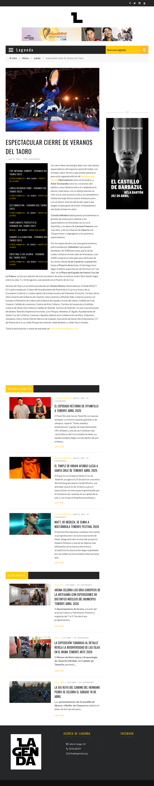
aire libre (60, 682)
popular (37, 58)
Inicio (14, 58)
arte (57, 638)
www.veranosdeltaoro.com (64, 328)
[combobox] (127, 50)
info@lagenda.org (78, 753)
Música (25, 58)
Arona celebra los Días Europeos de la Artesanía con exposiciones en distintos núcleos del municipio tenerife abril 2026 (77, 597)
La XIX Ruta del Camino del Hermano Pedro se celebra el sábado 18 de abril (77, 692)
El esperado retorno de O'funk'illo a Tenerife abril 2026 (76, 408)
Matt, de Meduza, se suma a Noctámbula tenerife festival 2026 (77, 524)
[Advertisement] (52, 357)
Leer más (59, 446)
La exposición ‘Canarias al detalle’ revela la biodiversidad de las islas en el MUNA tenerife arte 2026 (77, 647)
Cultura (59, 585)
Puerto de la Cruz (37, 230)
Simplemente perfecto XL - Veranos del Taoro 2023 (23, 224)
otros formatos (17, 178)
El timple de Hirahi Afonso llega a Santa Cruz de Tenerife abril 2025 (76, 468)
